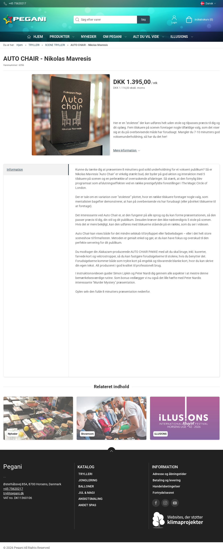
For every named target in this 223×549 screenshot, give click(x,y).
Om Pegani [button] (115, 37)
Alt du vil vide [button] (149, 37)
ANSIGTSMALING (90, 498)
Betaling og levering (167, 480)
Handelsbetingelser (166, 486)
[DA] (25, 19)
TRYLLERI (34, 45)
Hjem (20, 45)
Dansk (208, 3)
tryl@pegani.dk (13, 493)
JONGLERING (87, 480)
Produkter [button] (62, 37)
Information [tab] (15, 169)
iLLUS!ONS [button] (182, 37)
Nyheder (88, 37)
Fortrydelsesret (163, 492)
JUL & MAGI (86, 492)
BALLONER (86, 486)
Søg (143, 19)
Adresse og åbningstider (169, 474)
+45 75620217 (13, 488)
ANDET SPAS (87, 505)
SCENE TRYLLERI (55, 45)
